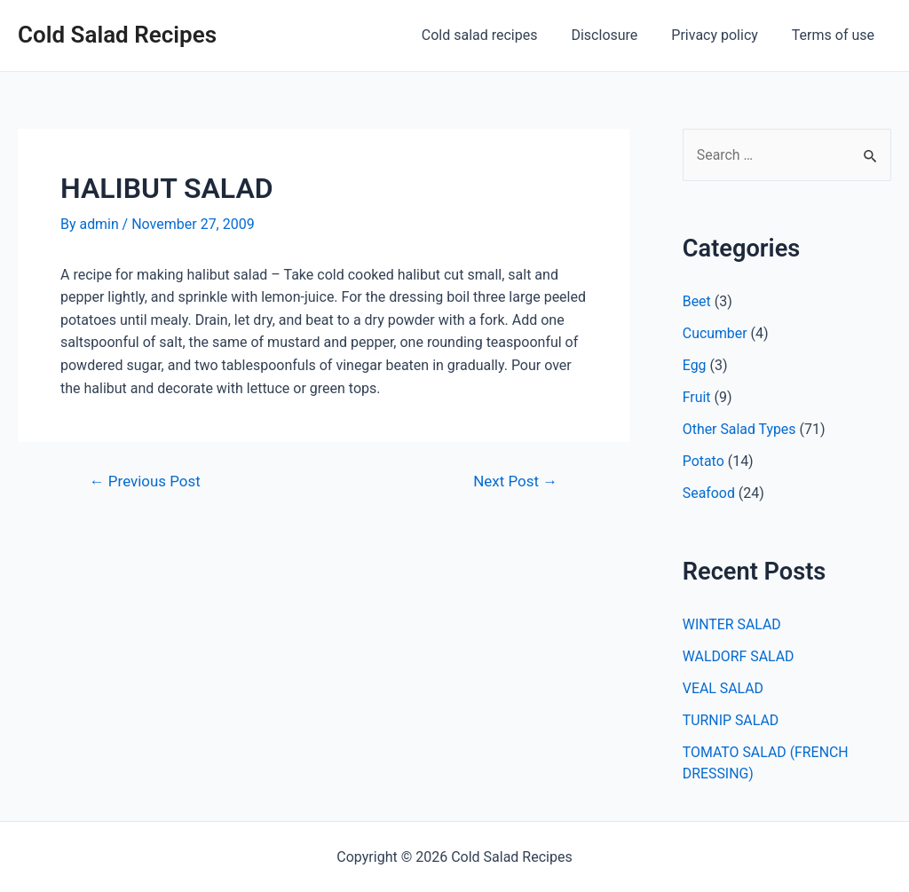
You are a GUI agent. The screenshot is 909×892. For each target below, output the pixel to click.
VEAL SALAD (723, 689)
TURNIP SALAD (731, 721)
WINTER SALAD (732, 625)
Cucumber (715, 334)
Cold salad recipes (498, 35)
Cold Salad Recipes (117, 34)
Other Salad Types (740, 430)
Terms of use (835, 35)
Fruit (697, 398)
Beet (697, 302)
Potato (703, 462)
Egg (695, 366)
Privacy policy (722, 35)
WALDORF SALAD (739, 657)
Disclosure (617, 35)
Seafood (709, 493)
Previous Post (146, 481)
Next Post (514, 481)
